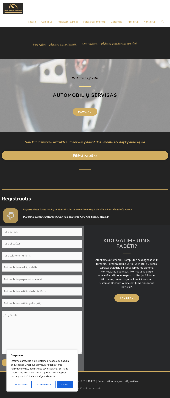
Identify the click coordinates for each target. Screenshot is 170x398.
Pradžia (31, 21)
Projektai (133, 21)
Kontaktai (150, 21)
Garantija (116, 21)
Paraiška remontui (94, 21)
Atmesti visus (44, 384)
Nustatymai (21, 384)
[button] (85, 112)
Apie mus (46, 21)
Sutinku (65, 384)
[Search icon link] (162, 21)
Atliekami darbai (68, 21)
